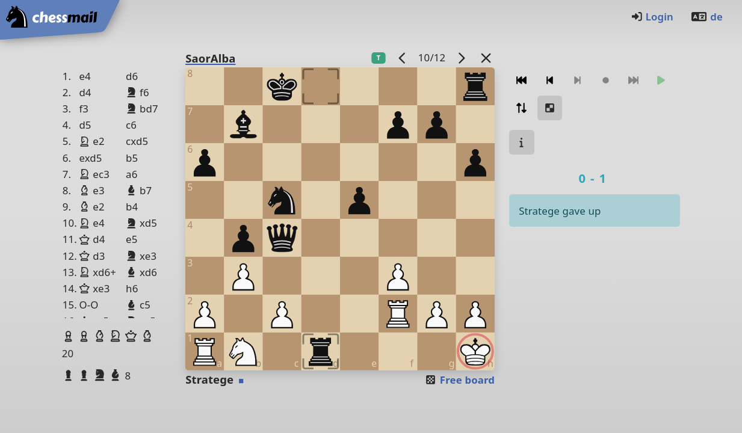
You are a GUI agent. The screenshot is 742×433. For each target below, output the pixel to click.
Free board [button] (459, 380)
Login (652, 16)
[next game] (461, 57)
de (706, 16)
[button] (70, 336)
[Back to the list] (486, 57)
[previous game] (402, 57)
